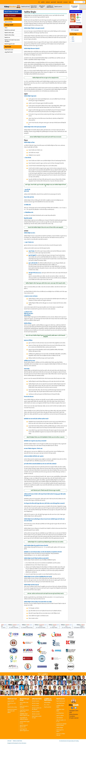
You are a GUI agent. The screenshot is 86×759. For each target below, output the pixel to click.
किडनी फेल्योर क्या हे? (60, 715)
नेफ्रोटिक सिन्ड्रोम (59, 742)
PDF (80, 14)
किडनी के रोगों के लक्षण (9, 32)
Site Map (9, 755)
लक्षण (26, 94)
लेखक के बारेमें (59, 2)
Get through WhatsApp (78, 20)
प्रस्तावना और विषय (8, 22)
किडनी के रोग (7, 37)
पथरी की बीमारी (59, 732)
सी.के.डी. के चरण (35, 720)
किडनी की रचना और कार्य (10, 30)
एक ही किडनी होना (60, 728)
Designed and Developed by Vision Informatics (16, 757)
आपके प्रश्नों (48, 2)
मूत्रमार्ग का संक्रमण (60, 730)
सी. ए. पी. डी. (46, 719)
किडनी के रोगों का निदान (9, 35)
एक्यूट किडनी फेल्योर (9, 52)
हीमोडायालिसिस (47, 717)
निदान (26, 140)
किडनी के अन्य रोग (58, 6)
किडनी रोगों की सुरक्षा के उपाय (34, 7)
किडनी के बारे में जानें (25, 6)
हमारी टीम (42, 2)
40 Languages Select (74, 6)
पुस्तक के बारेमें (53, 2)
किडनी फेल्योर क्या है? (9, 49)
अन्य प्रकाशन (65, 2)
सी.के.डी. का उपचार (36, 728)
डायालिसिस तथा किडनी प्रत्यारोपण (50, 7)
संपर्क (70, 2)
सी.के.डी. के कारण (35, 715)
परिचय (6, 27)
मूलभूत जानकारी (11, 715)
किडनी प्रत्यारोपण (47, 721)
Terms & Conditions (17, 755)
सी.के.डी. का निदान (35, 726)
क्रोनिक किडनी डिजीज (42, 7)
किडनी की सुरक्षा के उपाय (10, 44)
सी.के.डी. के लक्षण (35, 718)
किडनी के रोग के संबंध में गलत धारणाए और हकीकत (12, 726)
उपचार (26, 231)
